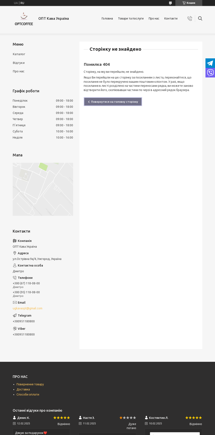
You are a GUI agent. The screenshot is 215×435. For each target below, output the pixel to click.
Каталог (19, 54)
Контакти (171, 18)
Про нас (154, 18)
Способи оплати (28, 394)
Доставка (23, 389)
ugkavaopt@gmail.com (27, 308)
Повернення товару (30, 384)
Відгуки (19, 63)
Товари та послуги (131, 18)
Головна (107, 18)
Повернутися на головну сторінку (114, 101)
